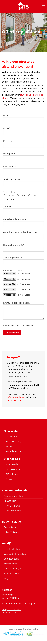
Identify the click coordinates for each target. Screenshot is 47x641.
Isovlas (9, 446)
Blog (6, 578)
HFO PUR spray (13, 441)
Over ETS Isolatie (12, 549)
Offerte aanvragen (13, 568)
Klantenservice (11, 564)
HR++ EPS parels (12, 506)
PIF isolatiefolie (13, 451)
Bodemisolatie (11, 527)
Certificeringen (11, 559)
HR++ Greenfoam (12, 511)
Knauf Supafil (10, 501)
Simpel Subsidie (12, 573)
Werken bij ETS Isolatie (15, 554)
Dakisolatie (11, 436)
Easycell (10, 479)
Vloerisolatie (12, 464)
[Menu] (43, 6)
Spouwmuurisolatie (13, 496)
